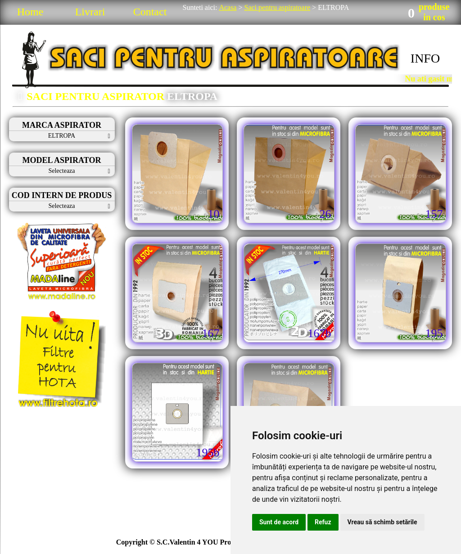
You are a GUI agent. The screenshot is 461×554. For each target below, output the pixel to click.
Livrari (90, 12)
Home (30, 12)
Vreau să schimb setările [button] (382, 522)
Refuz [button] (323, 522)
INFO (425, 58)
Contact (150, 12)
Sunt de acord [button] (278, 522)
